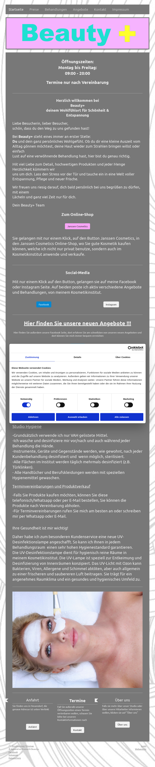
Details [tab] (77, 357)
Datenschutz (15, 758)
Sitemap (30, 746)
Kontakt (77, 729)
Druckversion (17, 746)
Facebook (44, 304)
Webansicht (140, 749)
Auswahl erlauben (77, 417)
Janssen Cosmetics (77, 226)
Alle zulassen (122, 417)
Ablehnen (33, 417)
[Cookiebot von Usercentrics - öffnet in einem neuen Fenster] (130, 348)
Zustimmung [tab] (32, 357)
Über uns (122, 724)
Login (143, 746)
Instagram (111, 304)
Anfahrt (32, 726)
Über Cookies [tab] (122, 357)
